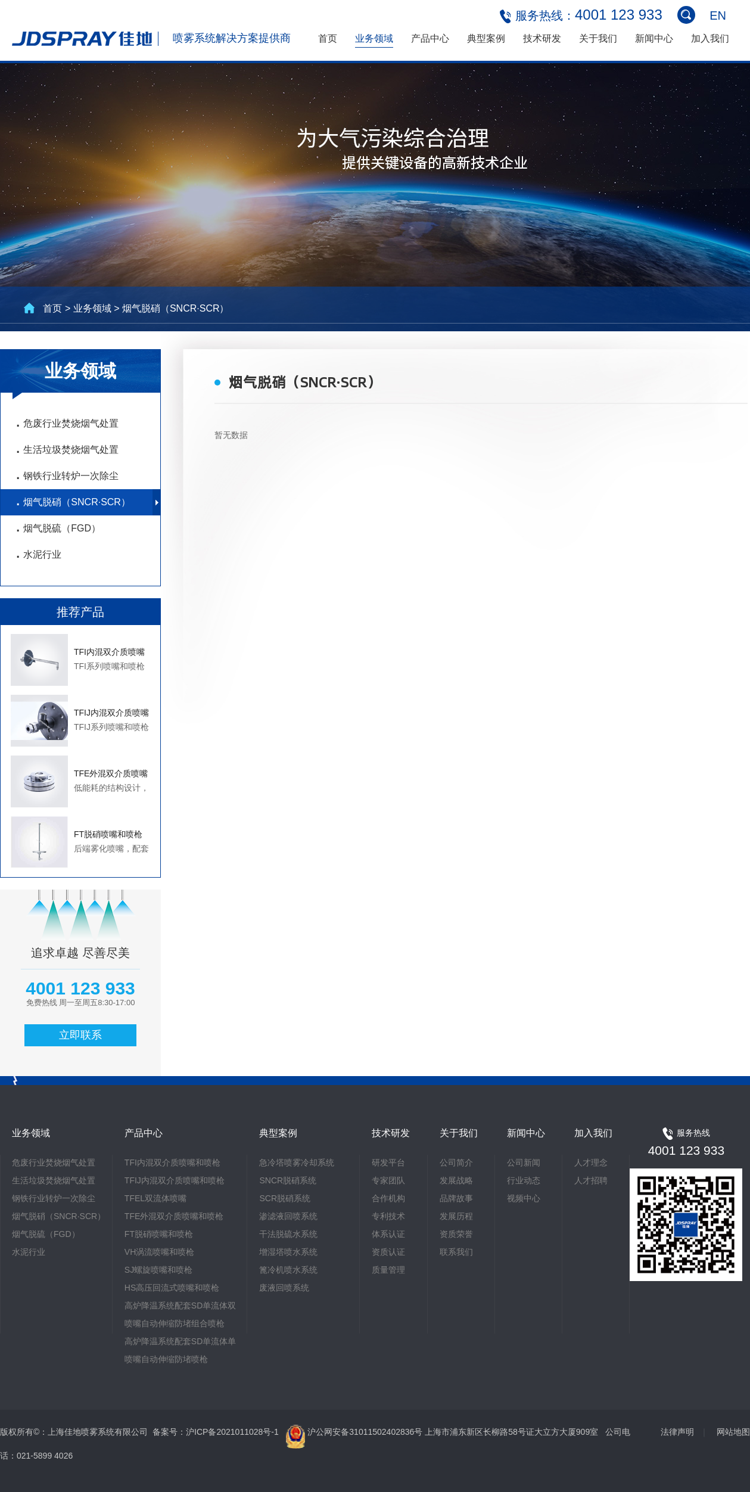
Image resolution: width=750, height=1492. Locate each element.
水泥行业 (38, 555)
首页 (327, 38)
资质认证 (388, 1252)
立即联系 (80, 1035)
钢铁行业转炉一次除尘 (67, 477)
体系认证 (388, 1234)
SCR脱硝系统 (284, 1198)
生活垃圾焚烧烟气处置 (67, 450)
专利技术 (388, 1216)
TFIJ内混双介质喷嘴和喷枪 (175, 1180)
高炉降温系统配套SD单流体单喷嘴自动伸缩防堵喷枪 (180, 1350)
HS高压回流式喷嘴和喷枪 (172, 1287)
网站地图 (733, 1432)
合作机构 (388, 1198)
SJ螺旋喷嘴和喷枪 (158, 1270)
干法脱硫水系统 (288, 1234)
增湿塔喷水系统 (288, 1252)
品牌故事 (456, 1198)
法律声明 (677, 1432)
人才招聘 (591, 1180)
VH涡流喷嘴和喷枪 (159, 1252)
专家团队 (388, 1180)
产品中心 (430, 38)
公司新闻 (523, 1162)
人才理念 (591, 1162)
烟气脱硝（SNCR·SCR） (72, 503)
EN (717, 15)
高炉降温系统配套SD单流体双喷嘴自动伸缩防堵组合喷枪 (180, 1314)
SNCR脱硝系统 (287, 1180)
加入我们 (710, 38)
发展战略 (456, 1180)
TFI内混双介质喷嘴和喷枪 (172, 1162)
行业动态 (523, 1180)
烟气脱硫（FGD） (58, 529)
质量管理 (388, 1270)
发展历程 (456, 1216)
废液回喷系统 (284, 1287)
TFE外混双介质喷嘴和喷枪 (174, 1216)
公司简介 (456, 1162)
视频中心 (523, 1198)
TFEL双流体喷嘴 (155, 1198)
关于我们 (598, 38)
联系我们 (456, 1252)
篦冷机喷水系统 (288, 1270)
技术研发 (542, 38)
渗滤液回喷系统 (288, 1216)
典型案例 (486, 38)
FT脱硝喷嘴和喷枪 (159, 1234)
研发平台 (388, 1162)
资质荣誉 (456, 1234)
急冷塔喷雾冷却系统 (296, 1162)
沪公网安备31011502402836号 (366, 1432)
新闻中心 (654, 38)
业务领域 (374, 38)
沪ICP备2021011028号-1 (232, 1432)
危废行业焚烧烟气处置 (67, 424)
